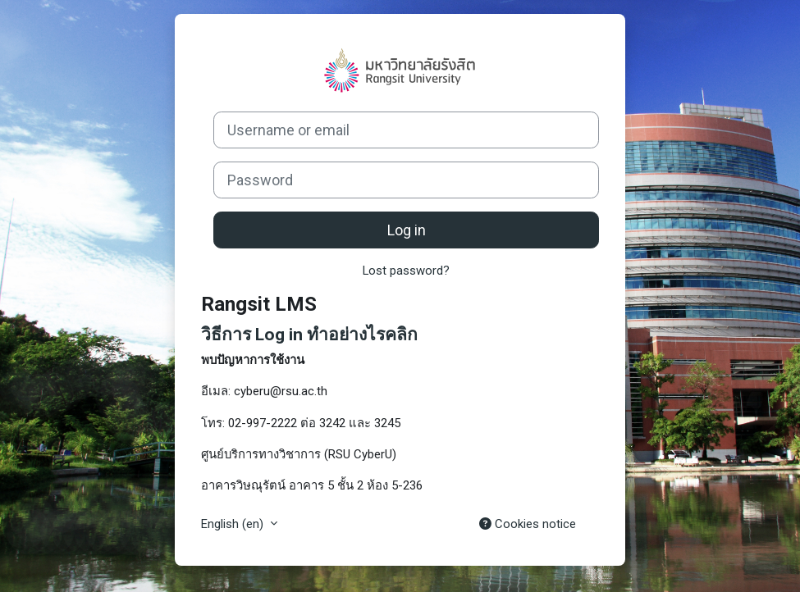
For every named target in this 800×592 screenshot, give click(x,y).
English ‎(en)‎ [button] (234, 524)
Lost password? (406, 270)
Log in (406, 230)
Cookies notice (527, 524)
